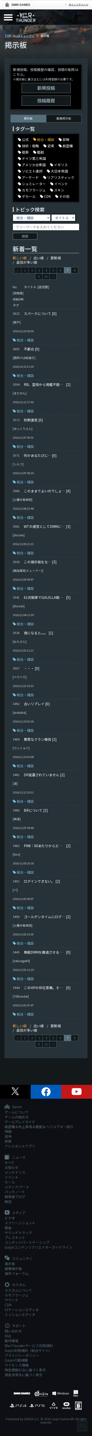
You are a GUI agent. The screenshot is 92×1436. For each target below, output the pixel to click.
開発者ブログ (15, 1196)
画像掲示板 (63, 118)
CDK (8, 1304)
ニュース (15, 1157)
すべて (9, 1162)
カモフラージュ (16, 1295)
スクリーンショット (20, 1223)
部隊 (8, 1141)
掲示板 (10, 1263)
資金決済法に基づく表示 (23, 1374)
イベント (11, 1177)
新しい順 (19, 257)
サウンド (11, 1300)
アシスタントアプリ (20, 1146)
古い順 (38, 257)
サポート (15, 1326)
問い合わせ (13, 1331)
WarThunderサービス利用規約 (29, 1345)
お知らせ (11, 1167)
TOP (8, 36)
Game (13, 1107)
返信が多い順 (26, 262)
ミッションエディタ (20, 1314)
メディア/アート (17, 1187)
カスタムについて (18, 1290)
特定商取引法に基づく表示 (25, 1370)
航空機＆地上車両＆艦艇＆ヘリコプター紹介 (39, 1126)
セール (10, 1182)
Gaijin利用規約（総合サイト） (28, 1350)
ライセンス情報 (17, 1365)
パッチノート (15, 1191)
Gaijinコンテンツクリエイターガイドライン (38, 1247)
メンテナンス (15, 1172)
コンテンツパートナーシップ (27, 1242)
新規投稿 (46, 88)
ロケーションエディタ (22, 1309)
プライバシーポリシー (22, 1355)
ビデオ (10, 1218)
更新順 (56, 257)
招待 (8, 1136)
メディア (15, 1213)
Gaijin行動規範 (16, 1360)
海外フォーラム (17, 1273)
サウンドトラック (18, 1232)
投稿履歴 (46, 100)
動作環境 (11, 1340)
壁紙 (8, 1227)
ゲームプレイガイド (20, 1121)
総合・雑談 (25, 340)
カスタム (15, 1285)
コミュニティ (26, 36)
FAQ (8, 1336)
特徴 (8, 1131)
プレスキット (15, 1237)
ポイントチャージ (78, 4)
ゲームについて (17, 1112)
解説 (8, 1201)
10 (45, 276)
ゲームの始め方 (17, 1117)
